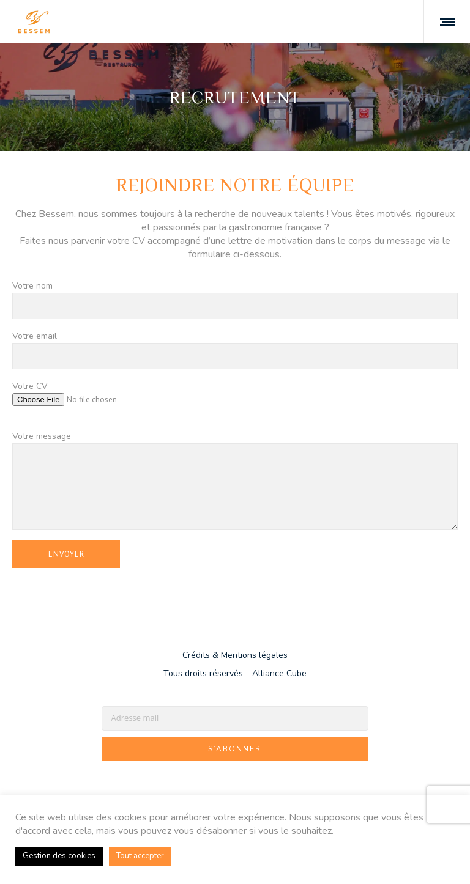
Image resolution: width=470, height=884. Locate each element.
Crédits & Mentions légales (235, 655)
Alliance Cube (279, 674)
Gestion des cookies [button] (59, 855)
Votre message (235, 481)
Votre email (235, 350)
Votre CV (235, 401)
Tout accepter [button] (140, 855)
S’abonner (234, 749)
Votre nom (235, 300)
